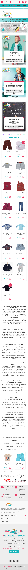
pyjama (4, 445)
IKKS (25, 349)
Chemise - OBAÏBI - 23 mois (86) (7, 254)
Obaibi (6, 352)
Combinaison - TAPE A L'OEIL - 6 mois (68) (7, 295)
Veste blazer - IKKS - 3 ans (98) (7, 275)
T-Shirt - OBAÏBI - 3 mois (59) (7, 193)
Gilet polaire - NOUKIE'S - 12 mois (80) (7, 213)
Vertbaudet (10, 352)
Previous (1, 456)
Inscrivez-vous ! (14, 551)
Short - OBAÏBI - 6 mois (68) (20, 254)
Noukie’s (23, 354)
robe (21, 443)
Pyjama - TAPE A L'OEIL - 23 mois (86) (20, 275)
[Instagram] (17, 561)
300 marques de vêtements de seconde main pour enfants (15, 357)
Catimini (4, 351)
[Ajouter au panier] (10, 156)
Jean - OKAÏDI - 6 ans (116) (21, 213)
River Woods (15, 354)
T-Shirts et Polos (21, 425)
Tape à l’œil (23, 351)
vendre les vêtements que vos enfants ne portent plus (14, 385)
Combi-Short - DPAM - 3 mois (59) (20, 193)
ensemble (9, 443)
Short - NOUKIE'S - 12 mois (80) (21, 173)
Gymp (19, 351)
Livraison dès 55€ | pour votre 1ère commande (14, 5)
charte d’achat (22, 407)
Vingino (3, 355)
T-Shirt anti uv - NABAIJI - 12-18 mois (21, 234)
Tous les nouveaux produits (8, 471)
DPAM (15, 352)
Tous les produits (21, 303)
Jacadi (20, 354)
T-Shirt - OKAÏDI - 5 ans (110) (7, 173)
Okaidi (3, 352)
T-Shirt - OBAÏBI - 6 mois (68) (7, 464)
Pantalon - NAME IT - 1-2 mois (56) (7, 152)
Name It (24, 352)
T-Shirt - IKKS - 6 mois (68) (20, 152)
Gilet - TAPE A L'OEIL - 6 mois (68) (7, 234)
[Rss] (14, 561)
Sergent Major (20, 349)
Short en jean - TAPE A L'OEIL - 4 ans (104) (20, 464)
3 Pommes (19, 352)
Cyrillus (4, 354)
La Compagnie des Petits (11, 351)
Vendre (13, 2)
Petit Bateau (14, 349)
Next (26, 456)
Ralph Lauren (9, 354)
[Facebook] (10, 561)
